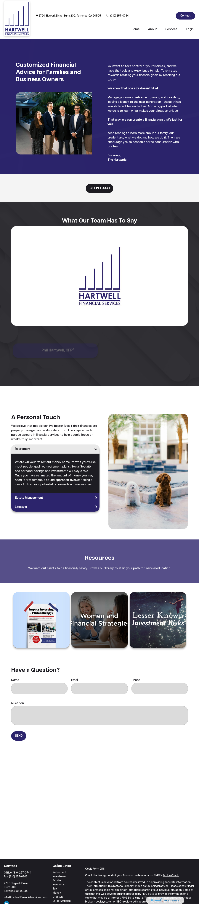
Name (15, 669)
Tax (55, 877)
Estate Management (29, 486)
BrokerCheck (171, 864)
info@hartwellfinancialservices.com (25, 886)
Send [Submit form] (19, 724)
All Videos (59, 894)
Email (74, 669)
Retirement (22, 437)
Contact (185, 4)
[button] (135, 18)
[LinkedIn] (170, 4)
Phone (135, 669)
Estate (57, 869)
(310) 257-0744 (117, 4)
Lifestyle (21, 495)
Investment (60, 865)
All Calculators (61, 898)
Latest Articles (62, 890)
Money (57, 881)
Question (17, 692)
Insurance (59, 873)
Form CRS (99, 857)
